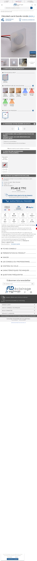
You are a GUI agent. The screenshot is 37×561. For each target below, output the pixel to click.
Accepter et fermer (12, 559)
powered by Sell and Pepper (14, 322)
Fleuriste (31, 10)
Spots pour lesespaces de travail (11, 10)
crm (25, 322)
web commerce (23, 322)
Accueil (2, 10)
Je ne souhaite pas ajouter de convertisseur (15, 143)
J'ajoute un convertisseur (10, 141)
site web (19, 322)
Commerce (24, 10)
